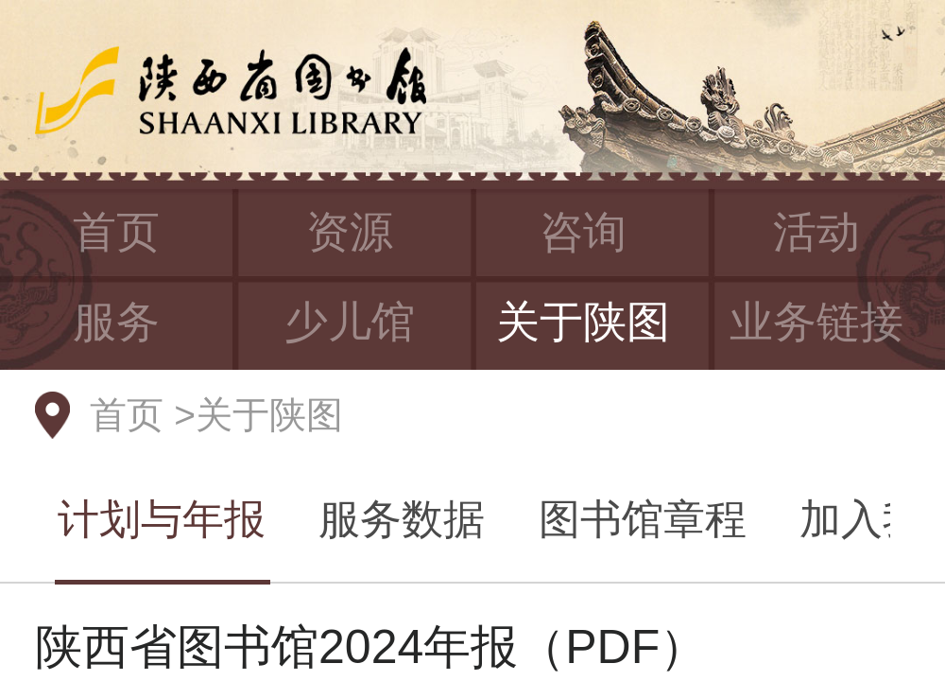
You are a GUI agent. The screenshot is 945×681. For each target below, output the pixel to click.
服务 (116, 321)
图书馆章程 (643, 519)
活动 (816, 231)
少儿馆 (349, 321)
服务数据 (401, 519)
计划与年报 (162, 519)
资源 (349, 231)
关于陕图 (583, 321)
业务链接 (816, 321)
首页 (116, 231)
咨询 (583, 231)
